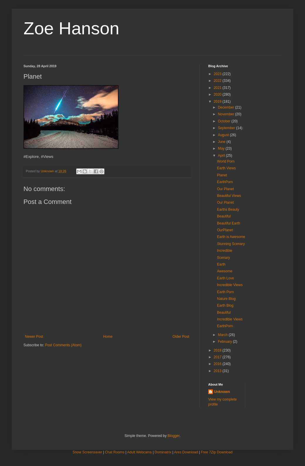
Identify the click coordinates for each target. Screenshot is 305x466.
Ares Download (186, 452)
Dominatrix (163, 452)
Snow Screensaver (87, 452)
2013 (218, 371)
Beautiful (224, 216)
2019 (218, 101)
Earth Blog (225, 305)
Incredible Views (230, 285)
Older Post (180, 337)
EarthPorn (225, 182)
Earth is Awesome (231, 237)
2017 (218, 357)
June (222, 142)
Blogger (173, 436)
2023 (218, 74)
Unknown (222, 392)
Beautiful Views (229, 196)
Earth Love (225, 278)
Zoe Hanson (71, 28)
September (227, 128)
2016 (218, 364)
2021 (218, 88)
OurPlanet (225, 230)
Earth (221, 264)
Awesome (224, 271)
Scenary (223, 258)
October (224, 121)
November (226, 114)
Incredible (224, 251)
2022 (218, 81)
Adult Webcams (139, 452)
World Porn (226, 161)
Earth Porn (225, 292)
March (223, 335)
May (222, 148)
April (222, 155)
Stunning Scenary (231, 244)
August (224, 135)
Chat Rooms (115, 452)
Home (108, 337)
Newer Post (34, 337)
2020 (218, 94)
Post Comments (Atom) (63, 345)
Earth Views (226, 168)
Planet (222, 175)
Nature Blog (226, 299)
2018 (218, 350)
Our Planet (225, 189)
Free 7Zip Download (217, 452)
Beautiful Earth (228, 223)
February (225, 342)
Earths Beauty (228, 209)
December (226, 107)
